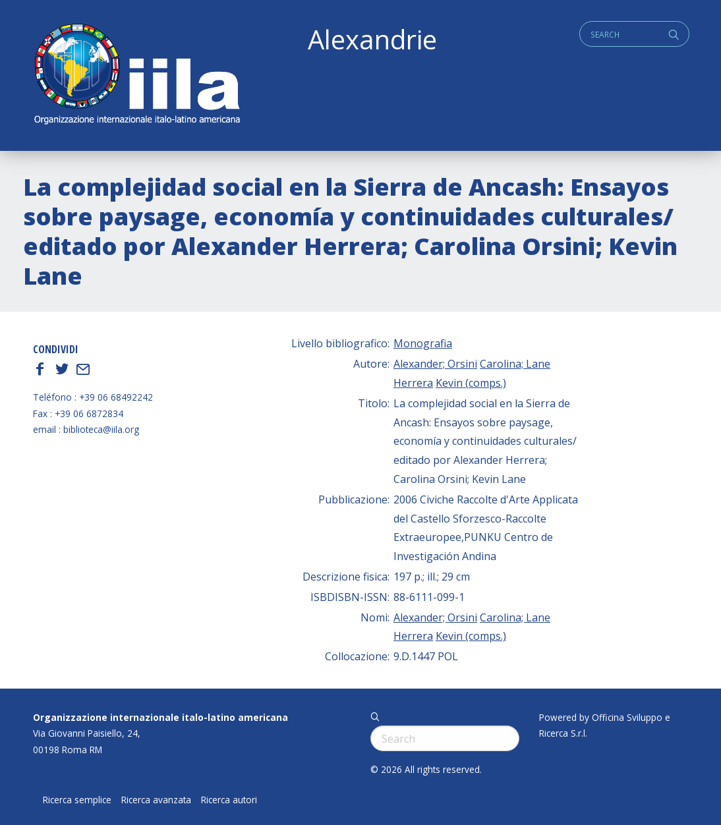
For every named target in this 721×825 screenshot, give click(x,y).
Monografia (422, 343)
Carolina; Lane (515, 363)
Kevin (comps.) (471, 383)
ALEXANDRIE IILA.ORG (136, 75)
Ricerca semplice (77, 800)
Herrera (413, 383)
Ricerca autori (229, 800)
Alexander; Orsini (435, 363)
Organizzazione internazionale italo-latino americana (160, 717)
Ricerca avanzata (156, 800)
